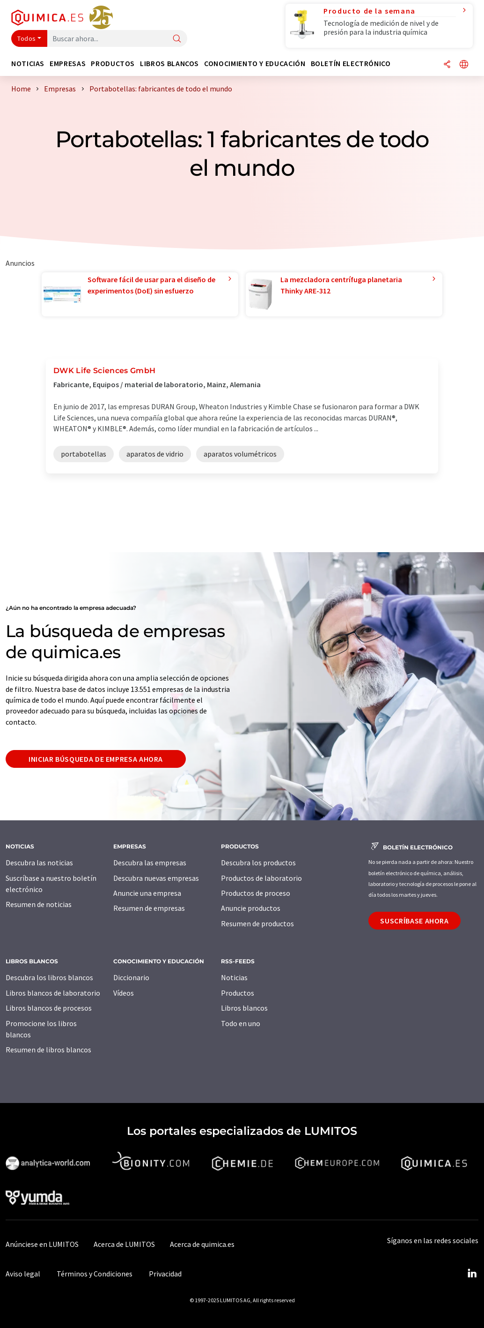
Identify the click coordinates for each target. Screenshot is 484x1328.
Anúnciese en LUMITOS (42, 1244)
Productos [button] (113, 63)
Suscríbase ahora (414, 920)
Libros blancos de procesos (49, 1008)
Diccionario (131, 977)
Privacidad (165, 1273)
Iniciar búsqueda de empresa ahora (96, 759)
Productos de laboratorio (261, 878)
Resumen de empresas (149, 908)
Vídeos (123, 993)
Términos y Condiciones (94, 1273)
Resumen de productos (257, 923)
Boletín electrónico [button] (351, 63)
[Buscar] (176, 39)
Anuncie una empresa (147, 893)
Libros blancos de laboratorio (53, 993)
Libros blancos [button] (169, 63)
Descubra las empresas (149, 862)
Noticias (234, 977)
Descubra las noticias (39, 862)
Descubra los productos (258, 862)
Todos (26, 38)
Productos (237, 993)
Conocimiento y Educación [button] (254, 63)
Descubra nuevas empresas (156, 878)
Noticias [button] (27, 63)
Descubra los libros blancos (49, 977)
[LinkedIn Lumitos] (471, 1273)
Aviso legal (23, 1273)
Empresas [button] (68, 63)
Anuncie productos (250, 908)
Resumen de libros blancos (48, 1049)
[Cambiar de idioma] (463, 65)
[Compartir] (447, 65)
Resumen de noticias (39, 904)
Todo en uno (240, 1023)
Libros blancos (244, 1008)
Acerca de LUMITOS (124, 1244)
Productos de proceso (255, 893)
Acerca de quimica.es (202, 1244)
